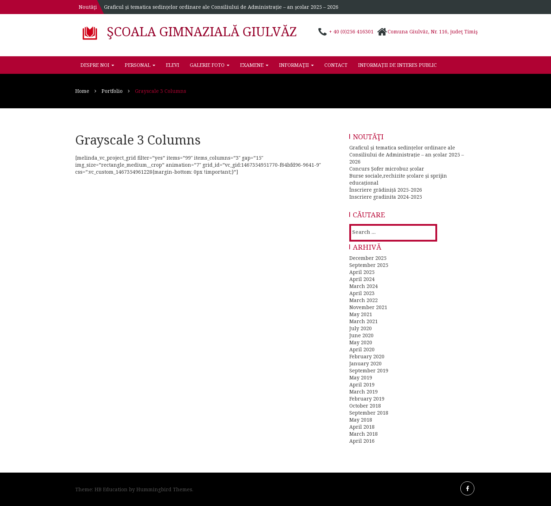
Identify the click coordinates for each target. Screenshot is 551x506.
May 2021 (360, 314)
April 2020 (362, 349)
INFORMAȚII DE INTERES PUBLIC (397, 65)
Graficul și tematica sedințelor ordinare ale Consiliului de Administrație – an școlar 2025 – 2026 (221, 7)
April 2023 (362, 293)
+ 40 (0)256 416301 (351, 31)
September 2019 (368, 370)
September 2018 (368, 412)
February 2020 (366, 356)
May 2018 (360, 419)
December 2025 (368, 258)
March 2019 (363, 391)
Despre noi (97, 65)
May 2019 (360, 377)
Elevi (172, 65)
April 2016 (362, 440)
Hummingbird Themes (164, 489)
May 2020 (360, 342)
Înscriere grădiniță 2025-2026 (385, 189)
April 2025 (362, 272)
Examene (254, 65)
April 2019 (362, 384)
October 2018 (365, 405)
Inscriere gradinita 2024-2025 (385, 196)
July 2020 (360, 328)
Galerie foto (209, 65)
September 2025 (368, 265)
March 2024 (363, 286)
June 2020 (361, 335)
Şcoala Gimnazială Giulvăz (202, 31)
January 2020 (365, 363)
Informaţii (296, 65)
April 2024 (362, 279)
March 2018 (363, 433)
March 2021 (363, 321)
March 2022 (363, 300)
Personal (140, 65)
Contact (336, 65)
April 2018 (362, 426)
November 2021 (368, 307)
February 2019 (366, 398)
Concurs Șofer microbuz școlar (386, 168)
